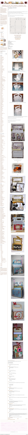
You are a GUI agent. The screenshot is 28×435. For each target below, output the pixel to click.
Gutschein (18, 425)
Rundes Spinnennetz (1, 234)
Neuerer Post (9, 418)
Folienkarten (26, 424)
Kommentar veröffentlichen (10, 417)
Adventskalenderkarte (1, 57)
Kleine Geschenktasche (2, 155)
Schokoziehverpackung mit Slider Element (3, 169)
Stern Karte (1, 112)
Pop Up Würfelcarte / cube (2, 101)
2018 (1, 248)
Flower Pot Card (23, 424)
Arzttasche (26, 422)
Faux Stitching (1, 223)
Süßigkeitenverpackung (2, 203)
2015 (1, 250)
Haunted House (1, 193)
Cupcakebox (20, 423)
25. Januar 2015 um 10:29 (14, 387)
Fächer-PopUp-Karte (14, 424)
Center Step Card (1, 65)
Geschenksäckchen (1, 192)
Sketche (9, 5)
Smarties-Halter (1, 171)
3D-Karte (2, 422)
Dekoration (24, 423)
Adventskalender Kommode (2, 135)
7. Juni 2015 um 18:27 (12, 412)
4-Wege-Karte (4, 422)
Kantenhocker (1, 87)
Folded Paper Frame (1, 224)
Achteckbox (1, 184)
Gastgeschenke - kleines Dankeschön (3, 77)
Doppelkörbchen (1, 145)
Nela (17, 233)
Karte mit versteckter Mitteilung (7, 426)
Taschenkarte (1, 115)
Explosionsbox (10, 424)
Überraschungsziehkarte (2, 124)
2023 (1, 245)
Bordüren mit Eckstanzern (2, 211)
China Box (10, 423)
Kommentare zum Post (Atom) (12, 419)
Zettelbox (1, 182)
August (1, 253)
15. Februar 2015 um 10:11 (11, 400)
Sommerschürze (1, 110)
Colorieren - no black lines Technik (2, 213)
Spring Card (1, 111)
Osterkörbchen (1, 163)
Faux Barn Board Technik (2, 222)
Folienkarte (1, 75)
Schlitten (1, 105)
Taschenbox (1, 204)
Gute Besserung (17, 425)
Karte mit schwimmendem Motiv (4, 426)
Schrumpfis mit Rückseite (2, 235)
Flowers (24, 424)
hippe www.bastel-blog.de (10, 390)
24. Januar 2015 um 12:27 (13, 366)
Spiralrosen (1, 239)
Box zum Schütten (1, 186)
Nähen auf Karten (1, 232)
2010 (1, 265)
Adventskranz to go (12, 422)
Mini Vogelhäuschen (1, 93)
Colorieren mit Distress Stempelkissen (3, 215)
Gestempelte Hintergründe (9, 425)
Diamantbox (1, 144)
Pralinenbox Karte (1, 102)
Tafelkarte (1, 114)
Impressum (25, 5)
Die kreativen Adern (9, 387)
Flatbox (20, 424)
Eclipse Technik (1, 220)
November (2, 251)
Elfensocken (3, 424)
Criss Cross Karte (1, 67)
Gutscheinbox (1, 153)
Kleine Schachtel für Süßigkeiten (20, 426)
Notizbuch (1, 94)
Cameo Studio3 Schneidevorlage (12, 361)
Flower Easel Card (1, 74)
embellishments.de (5, 424)
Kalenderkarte (1, 86)
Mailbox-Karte (1, 92)
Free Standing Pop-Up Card (2, 76)
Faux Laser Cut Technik (17, 424)
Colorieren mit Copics (1, 214)
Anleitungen (19, 422)
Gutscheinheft (1, 82)
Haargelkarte (1, 83)
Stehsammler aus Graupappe (2, 172)
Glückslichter (1, 152)
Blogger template (1, 434)
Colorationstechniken (16, 423)
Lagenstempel (1, 230)
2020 (1, 247)
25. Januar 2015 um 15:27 (15, 390)
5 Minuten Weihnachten (6, 422)
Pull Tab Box (1, 164)
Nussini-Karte (1, 95)
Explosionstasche (12, 424)
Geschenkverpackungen (3, 425)
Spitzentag (1, 202)
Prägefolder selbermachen (2, 233)
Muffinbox (1, 161)
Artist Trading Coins (24, 422)
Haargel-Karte (26, 425)
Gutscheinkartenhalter (23, 425)
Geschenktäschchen (1, 150)
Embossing (1, 221)
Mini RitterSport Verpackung (2, 160)
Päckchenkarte (1, 96)
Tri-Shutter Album (1, 120)
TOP (27, 434)
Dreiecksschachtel (1, 146)
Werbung (12, 5)
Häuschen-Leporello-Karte (2, 85)
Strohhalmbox (1, 174)
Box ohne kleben (1, 141)
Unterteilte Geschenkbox (2, 181)
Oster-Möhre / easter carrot (2, 199)
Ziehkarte (1, 132)
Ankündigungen (16, 422)
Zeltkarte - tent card (1, 131)
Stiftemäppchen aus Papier (2, 173)
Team (7, 5)
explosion (6, 424)
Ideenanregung (16, 361)
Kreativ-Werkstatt (26, 426)
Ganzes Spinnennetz (1, 225)
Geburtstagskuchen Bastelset (2, 191)
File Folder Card (1, 73)
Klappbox (15, 426)
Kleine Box (1, 154)
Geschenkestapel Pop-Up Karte (3, 259)
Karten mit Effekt (10, 426)
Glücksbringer (12, 425)
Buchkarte (1, 63)
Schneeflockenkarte (1, 201)
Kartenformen (12, 426)
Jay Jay (1, 34)
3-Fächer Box (1, 134)
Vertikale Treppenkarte (1, 125)
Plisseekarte (1, 97)
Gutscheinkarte (21, 425)
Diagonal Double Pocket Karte (2, 68)
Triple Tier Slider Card (1, 122)
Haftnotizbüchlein (1, 84)
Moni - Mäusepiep (2, 36)
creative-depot (18, 423)
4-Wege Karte (1, 56)
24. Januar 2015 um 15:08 (12, 372)
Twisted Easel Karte (1, 123)
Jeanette (9, 372)
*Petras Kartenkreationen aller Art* (11, 408)
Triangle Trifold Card (1, 121)
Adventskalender (9, 422)
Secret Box (1, 170)
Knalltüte (22, 426)
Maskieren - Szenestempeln (2, 231)
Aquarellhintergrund (22, 422)
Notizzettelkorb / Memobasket (12, 7)
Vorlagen (18, 361)
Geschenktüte (1, 151)
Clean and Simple (12, 423)
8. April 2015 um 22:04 (15, 403)
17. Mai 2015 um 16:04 (16, 408)
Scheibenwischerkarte (1, 104)
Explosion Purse (8, 424)
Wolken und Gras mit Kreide (2, 243)
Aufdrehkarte (1, 58)
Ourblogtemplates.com (7, 434)
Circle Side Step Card (1, 66)
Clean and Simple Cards (2, 212)
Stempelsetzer (1, 242)
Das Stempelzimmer (22, 423)
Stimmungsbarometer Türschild (2, 113)
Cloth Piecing (14, 423)
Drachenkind (9, 366)
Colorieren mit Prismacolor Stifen (2, 216)
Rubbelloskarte (1, 103)
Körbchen (24, 426)
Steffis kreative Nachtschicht (10, 403)
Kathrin (17, 174)
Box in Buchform (1, 185)
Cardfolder (7, 423)
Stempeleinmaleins (4, 5)
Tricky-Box (1, 179)
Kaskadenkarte (14, 426)
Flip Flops (1, 190)
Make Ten (1, 195)
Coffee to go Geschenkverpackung (2, 143)
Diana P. (8, 412)
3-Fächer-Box (1, 422)
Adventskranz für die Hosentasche (2, 136)
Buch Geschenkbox (1, 142)
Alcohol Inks (14, 422)
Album (13, 422)
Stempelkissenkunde (1, 240)
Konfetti (23, 426)
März (1, 256)
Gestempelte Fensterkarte (6, 425)
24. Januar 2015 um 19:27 (12, 375)
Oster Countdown (1, 162)
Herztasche (1, 194)
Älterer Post (26, 418)
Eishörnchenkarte (2, 424)
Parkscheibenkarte (1, 200)
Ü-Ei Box (1, 180)
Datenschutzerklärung (20, 5)
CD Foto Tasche (9, 423)
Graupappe (15, 425)
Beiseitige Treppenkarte (2, 59)
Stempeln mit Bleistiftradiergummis (2, 241)
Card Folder (1, 64)
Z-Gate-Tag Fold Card (1, 130)
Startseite (18, 418)
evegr (8, 400)
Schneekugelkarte (1, 106)
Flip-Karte (21, 424)
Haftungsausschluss (16, 5)
